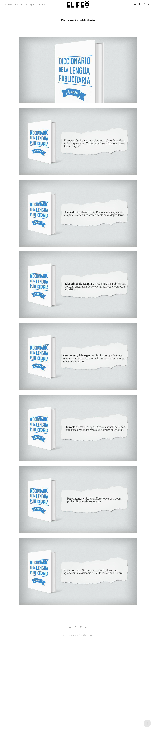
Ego (32, 4)
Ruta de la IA (21, 4)
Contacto (41, 4)
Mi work (8, 4)
